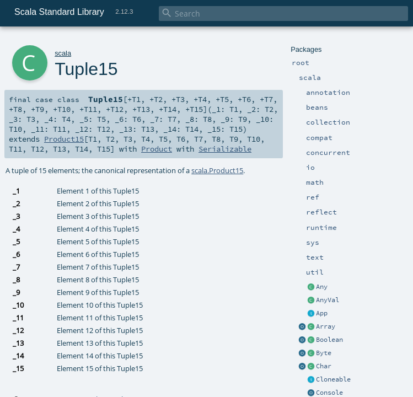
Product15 (64, 139)
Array (325, 326)
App (322, 313)
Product (156, 149)
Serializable (225, 149)
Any (322, 287)
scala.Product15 (217, 170)
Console (329, 392)
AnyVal (327, 300)
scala (63, 53)
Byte (323, 353)
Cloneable (333, 379)
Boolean (329, 340)
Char (323, 366)
